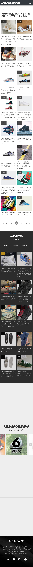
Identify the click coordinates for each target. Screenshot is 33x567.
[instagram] (19, 559)
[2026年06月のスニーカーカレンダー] (16, 444)
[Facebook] (13, 559)
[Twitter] (8, 559)
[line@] (24, 559)
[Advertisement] (16, 402)
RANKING (16, 236)
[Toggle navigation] (30, 3)
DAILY (6, 245)
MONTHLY (25, 245)
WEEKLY (15, 245)
